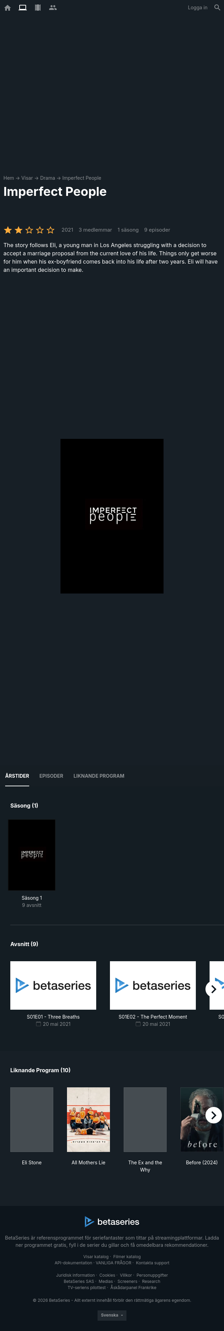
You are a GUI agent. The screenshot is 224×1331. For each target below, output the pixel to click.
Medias (106, 1281)
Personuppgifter (152, 1275)
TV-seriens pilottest (87, 1287)
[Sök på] (217, 7)
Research (151, 1281)
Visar (27, 178)
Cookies (107, 1275)
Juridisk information (75, 1275)
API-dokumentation (73, 1262)
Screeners (127, 1281)
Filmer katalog (127, 1256)
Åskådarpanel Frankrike (133, 1287)
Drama (47, 178)
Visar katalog (96, 1256)
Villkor (126, 1275)
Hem (8, 178)
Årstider (17, 776)
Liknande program (99, 776)
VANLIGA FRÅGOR (114, 1262)
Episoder (51, 776)
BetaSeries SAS (79, 1281)
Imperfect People (82, 178)
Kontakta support (152, 1262)
